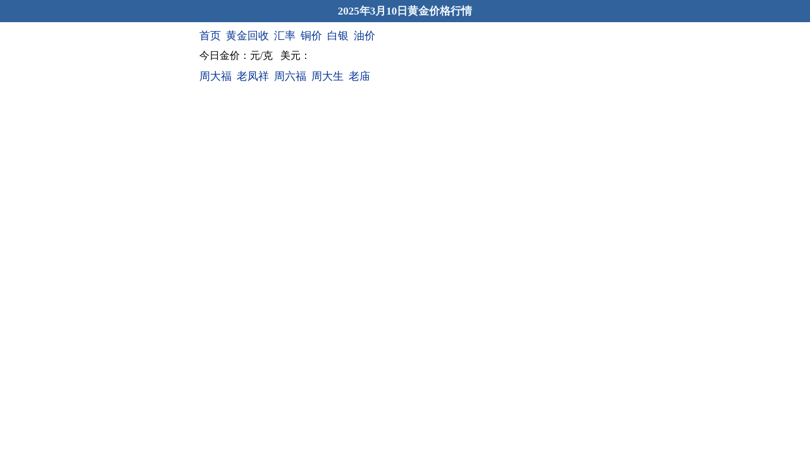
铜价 (311, 36)
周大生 (327, 76)
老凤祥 (253, 76)
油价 (364, 36)
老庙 (359, 76)
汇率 (285, 36)
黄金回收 (247, 36)
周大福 (215, 76)
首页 (210, 36)
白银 (338, 36)
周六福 (290, 76)
